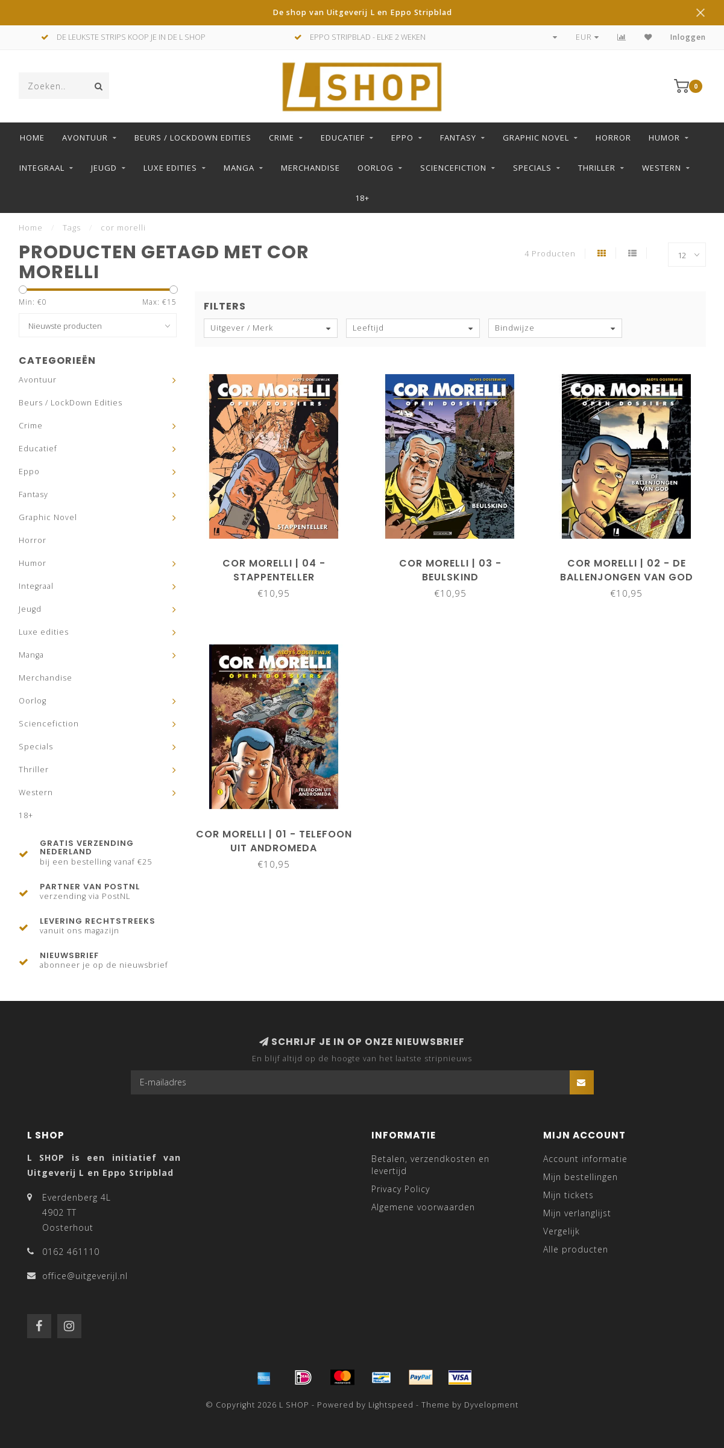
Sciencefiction (453, 167)
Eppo (402, 137)
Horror (613, 137)
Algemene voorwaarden (423, 1207)
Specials (532, 167)
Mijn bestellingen (580, 1177)
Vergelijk (561, 1231)
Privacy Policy (400, 1189)
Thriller (596, 167)
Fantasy (458, 137)
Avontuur (85, 137)
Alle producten (575, 1249)
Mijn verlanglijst (577, 1213)
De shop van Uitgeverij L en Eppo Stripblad (362, 12)
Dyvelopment (491, 1405)
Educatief (343, 137)
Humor (664, 137)
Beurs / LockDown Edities (192, 137)
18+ (362, 197)
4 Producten (550, 254)
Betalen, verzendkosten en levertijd (430, 1164)
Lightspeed (391, 1405)
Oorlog (375, 167)
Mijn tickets (568, 1195)
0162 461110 (70, 1251)
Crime (281, 137)
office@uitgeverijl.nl (85, 1275)
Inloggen (688, 37)
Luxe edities (170, 167)
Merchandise (310, 167)
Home (32, 137)
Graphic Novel (536, 137)
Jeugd (104, 167)
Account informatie (585, 1158)
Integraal (42, 167)
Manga (239, 167)
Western (661, 167)
